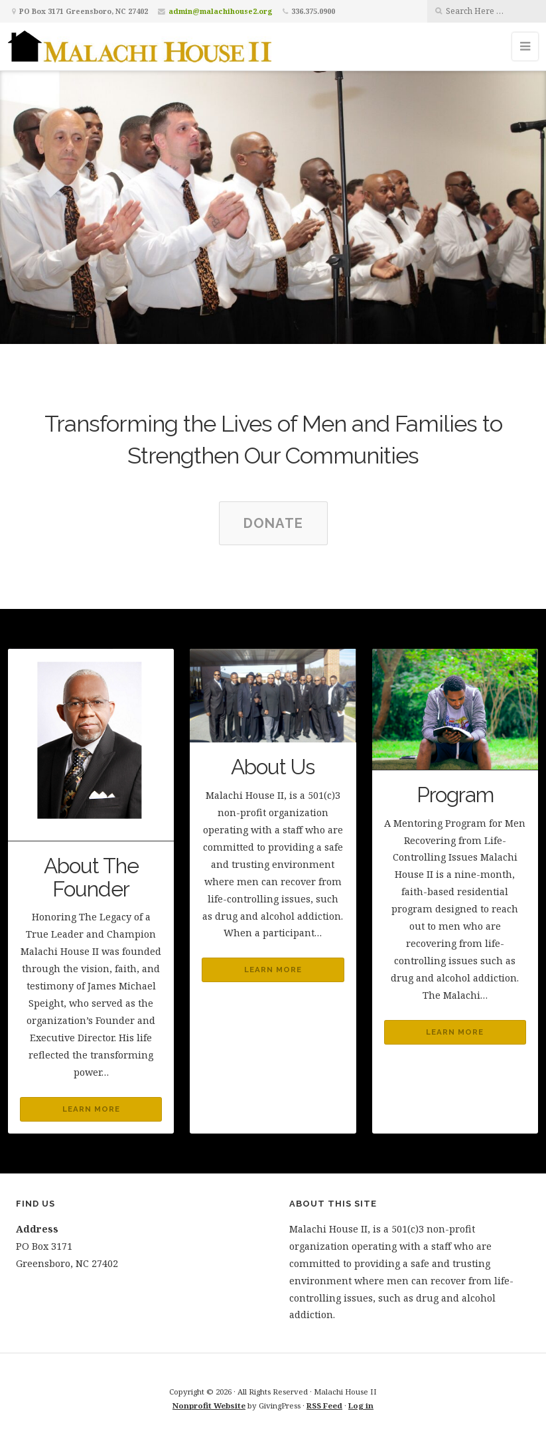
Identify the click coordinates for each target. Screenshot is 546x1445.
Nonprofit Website (208, 1405)
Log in (361, 1405)
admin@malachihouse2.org (221, 11)
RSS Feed (324, 1405)
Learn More (91, 1109)
